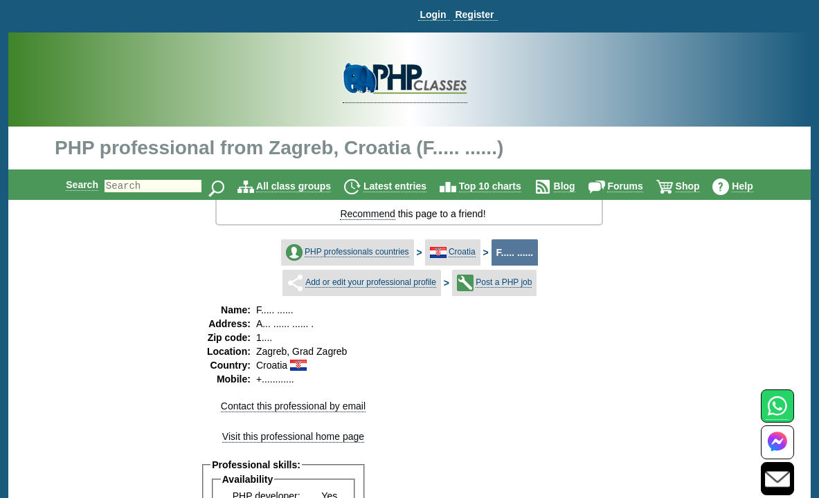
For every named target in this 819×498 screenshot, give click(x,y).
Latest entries (406, 186)
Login (433, 14)
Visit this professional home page (293, 436)
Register (474, 14)
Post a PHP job (504, 282)
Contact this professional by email (293, 406)
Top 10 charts (502, 186)
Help (754, 186)
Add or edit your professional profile (370, 282)
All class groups (305, 186)
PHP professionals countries (357, 252)
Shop (699, 186)
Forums (636, 186)
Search (70, 184)
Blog (576, 186)
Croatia (462, 252)
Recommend (367, 213)
